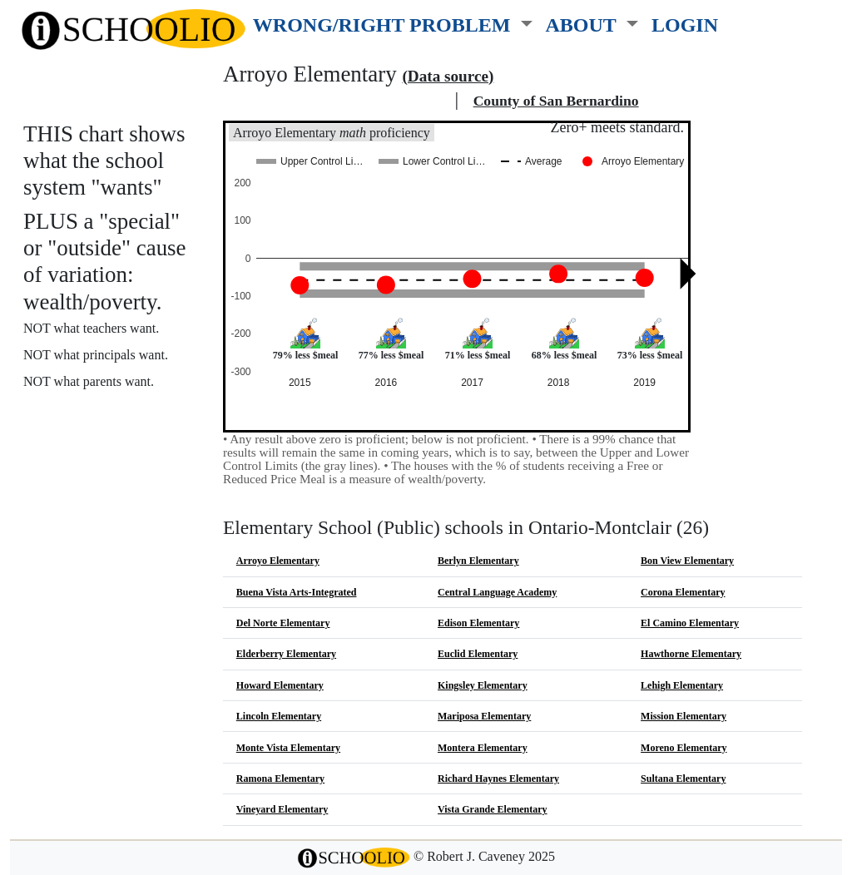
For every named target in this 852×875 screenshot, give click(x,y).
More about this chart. (95, 412)
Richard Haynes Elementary (498, 778)
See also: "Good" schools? (106, 449)
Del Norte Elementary (283, 623)
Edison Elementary (478, 623)
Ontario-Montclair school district (336, 100)
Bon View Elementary (687, 560)
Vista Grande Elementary (492, 809)
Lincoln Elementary (278, 716)
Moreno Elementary (683, 748)
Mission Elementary (683, 716)
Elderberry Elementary (286, 654)
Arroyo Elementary (278, 560)
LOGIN (684, 24)
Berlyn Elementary (478, 560)
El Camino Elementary (690, 623)
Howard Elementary (280, 685)
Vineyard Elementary (282, 809)
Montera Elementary (483, 748)
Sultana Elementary (683, 778)
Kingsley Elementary (483, 685)
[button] (392, 21)
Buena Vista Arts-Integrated (296, 592)
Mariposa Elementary (484, 716)
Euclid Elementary (478, 654)
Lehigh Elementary (682, 685)
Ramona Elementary (280, 778)
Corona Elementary (683, 592)
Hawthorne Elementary (691, 654)
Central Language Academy (497, 592)
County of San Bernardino (556, 100)
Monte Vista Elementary (288, 748)
